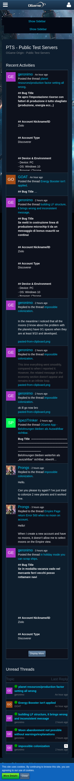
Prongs (23, 468)
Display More (37, 653)
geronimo (25, 74)
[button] (5, 5)
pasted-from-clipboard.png (34, 341)
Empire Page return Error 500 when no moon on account (39, 515)
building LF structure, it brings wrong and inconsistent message (42, 208)
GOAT (23, 177)
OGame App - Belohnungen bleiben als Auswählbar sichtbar (40, 428)
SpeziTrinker (28, 420)
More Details (11, 775)
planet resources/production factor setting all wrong (41, 82)
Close (25, 775)
